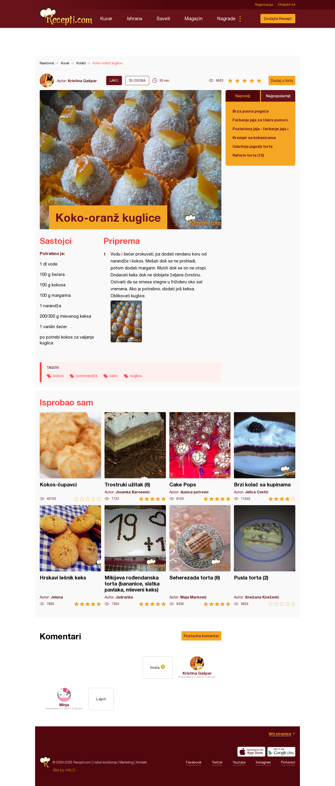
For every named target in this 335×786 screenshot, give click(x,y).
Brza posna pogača (251, 111)
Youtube (239, 762)
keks (114, 376)
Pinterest (288, 762)
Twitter (217, 762)
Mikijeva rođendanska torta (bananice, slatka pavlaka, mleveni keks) (135, 555)
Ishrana (134, 18)
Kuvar (106, 18)
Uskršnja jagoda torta (253, 146)
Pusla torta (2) (264, 555)
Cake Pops (200, 456)
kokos (58, 376)
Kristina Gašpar (82, 80)
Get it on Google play (281, 752)
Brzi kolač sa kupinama (264, 456)
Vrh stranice (280, 733)
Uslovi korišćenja (105, 762)
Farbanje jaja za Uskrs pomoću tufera (260, 120)
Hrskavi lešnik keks (70, 555)
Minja (64, 704)
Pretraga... (249, 18)
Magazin (193, 18)
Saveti (163, 18)
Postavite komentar (201, 636)
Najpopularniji (278, 96)
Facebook (193, 762)
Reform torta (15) (248, 155)
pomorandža (86, 376)
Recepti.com (66, 17)
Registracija (264, 4)
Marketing (126, 762)
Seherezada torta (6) (200, 555)
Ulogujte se (286, 4)
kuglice (136, 376)
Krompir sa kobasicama (254, 137)
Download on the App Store (251, 752)
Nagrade (226, 18)
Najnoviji (242, 96)
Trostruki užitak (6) (135, 456)
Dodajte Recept (278, 18)
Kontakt (141, 762)
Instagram (263, 762)
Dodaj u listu (282, 80)
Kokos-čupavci (70, 456)
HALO (70, 770)
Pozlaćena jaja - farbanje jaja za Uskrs (260, 128)
